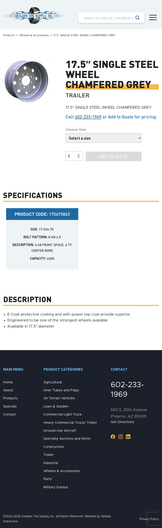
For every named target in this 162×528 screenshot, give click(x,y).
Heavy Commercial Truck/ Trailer (70, 422)
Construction (53, 446)
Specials (10, 406)
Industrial (50, 462)
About (8, 390)
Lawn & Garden (55, 406)
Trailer (48, 454)
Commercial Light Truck (62, 414)
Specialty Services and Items (66, 438)
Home (8, 382)
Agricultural (52, 382)
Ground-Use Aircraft (59, 430)
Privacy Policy (149, 518)
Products (9, 35)
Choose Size (76, 129)
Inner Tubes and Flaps (61, 390)
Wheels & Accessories (34, 35)
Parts (47, 478)
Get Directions (122, 421)
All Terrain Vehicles (59, 398)
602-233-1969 (88, 116)
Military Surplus (55, 486)
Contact (9, 414)
